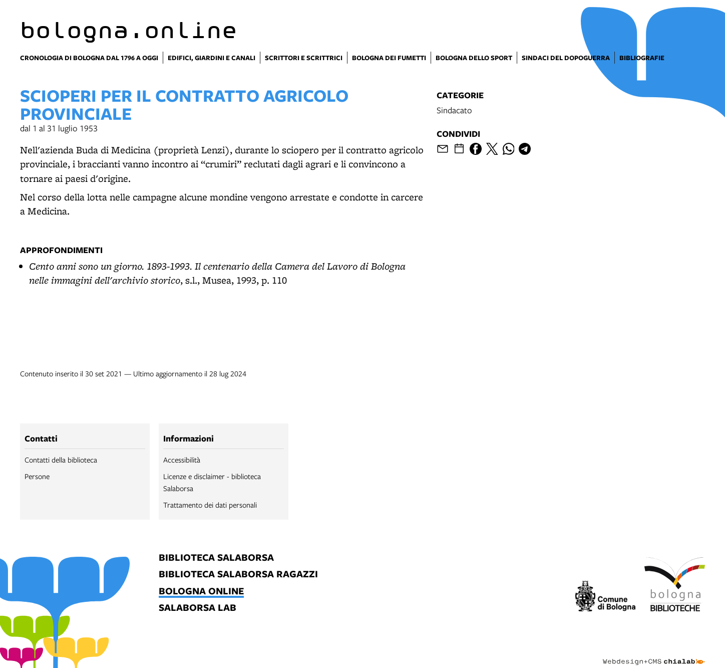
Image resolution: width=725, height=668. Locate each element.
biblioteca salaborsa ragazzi (238, 574)
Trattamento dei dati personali (210, 505)
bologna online (201, 591)
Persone (37, 476)
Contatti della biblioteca (61, 460)
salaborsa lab (197, 608)
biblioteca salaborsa (216, 558)
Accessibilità (181, 460)
